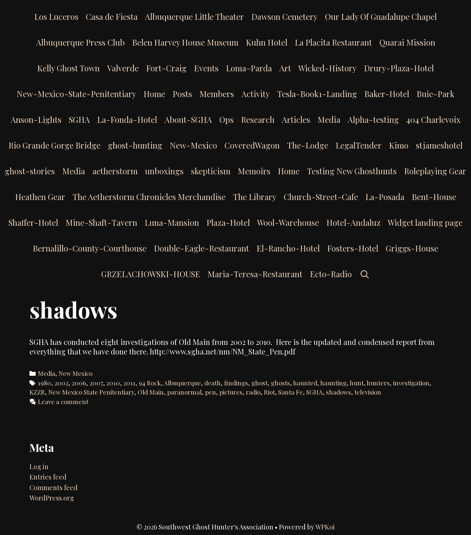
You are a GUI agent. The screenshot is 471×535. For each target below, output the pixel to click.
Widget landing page (425, 222)
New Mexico (75, 373)
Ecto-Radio (331, 273)
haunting (333, 383)
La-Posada (384, 196)
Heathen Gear (40, 196)
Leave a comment (63, 401)
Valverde (123, 68)
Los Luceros (56, 16)
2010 (113, 383)
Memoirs (254, 170)
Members (216, 93)
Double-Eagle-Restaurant (201, 248)
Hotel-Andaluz (353, 222)
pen (210, 392)
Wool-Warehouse (288, 222)
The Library (254, 196)
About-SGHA (188, 119)
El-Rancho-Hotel (288, 248)
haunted (305, 383)
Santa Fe (290, 392)
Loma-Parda (249, 68)
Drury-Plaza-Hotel (399, 68)
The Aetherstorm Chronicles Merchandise (149, 196)
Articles (296, 119)
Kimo (398, 145)
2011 (129, 383)
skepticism (210, 170)
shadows (338, 392)
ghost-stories (30, 170)
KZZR (37, 392)
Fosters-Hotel (352, 248)
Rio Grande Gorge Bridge (54, 145)
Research (258, 119)
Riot (269, 392)
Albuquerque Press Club (80, 42)
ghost (259, 383)
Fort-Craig (166, 68)
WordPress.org (51, 497)
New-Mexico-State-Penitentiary (76, 93)
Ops (226, 119)
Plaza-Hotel (228, 222)
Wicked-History (327, 68)
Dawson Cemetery (284, 16)
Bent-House (434, 196)
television (367, 392)
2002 (61, 383)
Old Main (151, 392)
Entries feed (48, 476)
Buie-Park (435, 93)
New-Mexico (193, 145)
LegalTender (359, 145)
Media (329, 119)
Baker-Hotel (386, 93)
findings (236, 383)
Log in (39, 466)
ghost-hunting (135, 145)
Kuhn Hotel (266, 42)
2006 (79, 383)
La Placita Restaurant (333, 42)
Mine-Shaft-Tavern (101, 222)
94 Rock (150, 383)
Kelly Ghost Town (68, 68)
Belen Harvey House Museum (185, 42)
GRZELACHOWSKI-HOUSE (150, 273)
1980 (44, 383)
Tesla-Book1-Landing (317, 93)
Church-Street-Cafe (321, 196)
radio (253, 392)
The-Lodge (307, 145)
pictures (230, 392)
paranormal (184, 392)
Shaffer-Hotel (33, 222)
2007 (96, 383)
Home (154, 93)
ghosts (280, 383)
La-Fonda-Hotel (127, 119)
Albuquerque (182, 383)
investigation (411, 383)
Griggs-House (412, 248)
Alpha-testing (373, 119)
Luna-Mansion (172, 222)
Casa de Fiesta (112, 16)
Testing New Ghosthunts (352, 170)
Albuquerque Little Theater (194, 16)
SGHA (79, 119)
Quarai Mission (407, 42)
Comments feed (53, 487)
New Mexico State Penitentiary (91, 392)
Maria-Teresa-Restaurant (255, 273)
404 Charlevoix (433, 119)
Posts (182, 93)
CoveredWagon (252, 145)
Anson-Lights (36, 119)
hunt (357, 383)
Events (206, 68)
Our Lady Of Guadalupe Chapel (381, 16)
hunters (378, 383)
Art (285, 68)
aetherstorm (115, 170)
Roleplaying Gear (435, 170)
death (212, 383)
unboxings (164, 170)
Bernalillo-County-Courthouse (89, 248)
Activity (255, 93)
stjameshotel (439, 145)
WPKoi (325, 526)
